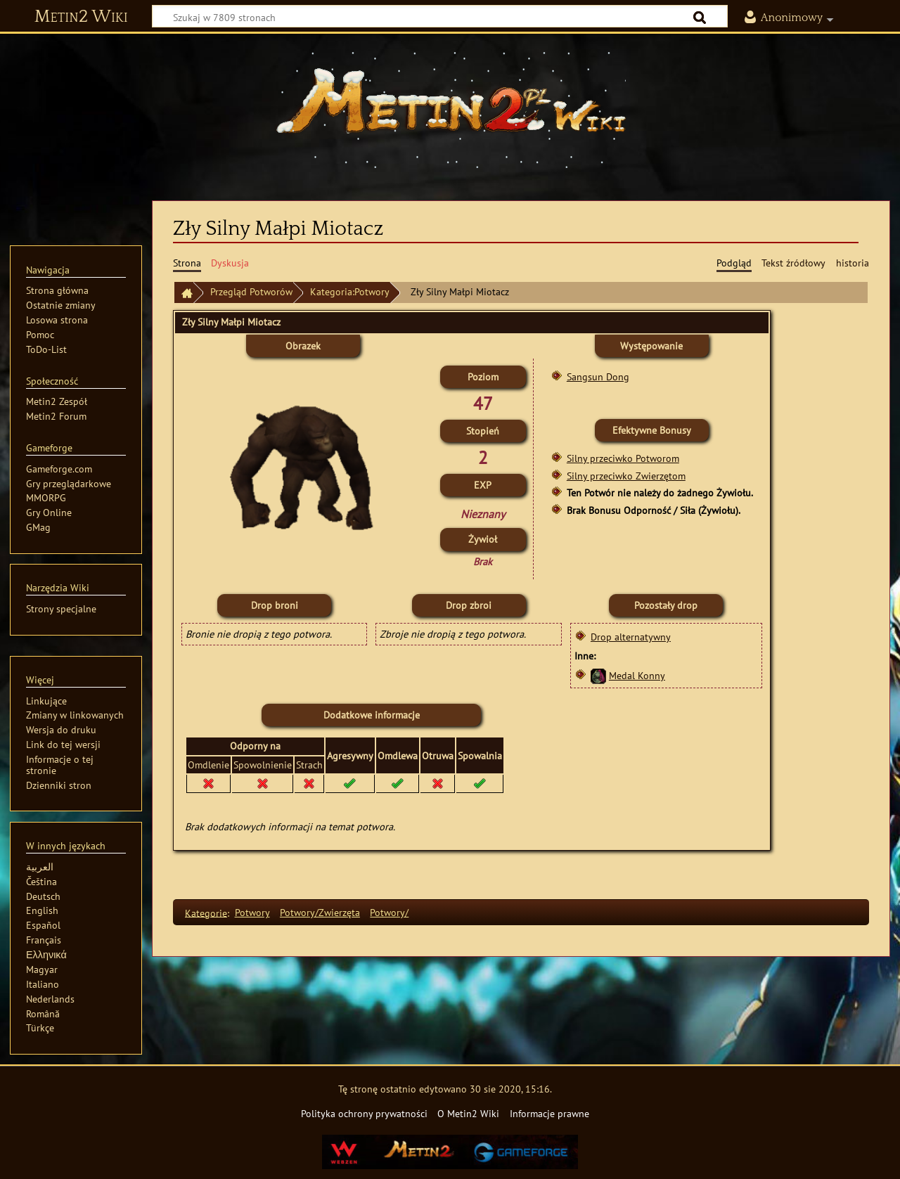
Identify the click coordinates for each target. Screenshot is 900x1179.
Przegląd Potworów (251, 291)
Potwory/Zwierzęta (320, 912)
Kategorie (206, 912)
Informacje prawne (549, 1113)
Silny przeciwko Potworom (623, 458)
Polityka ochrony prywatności (364, 1113)
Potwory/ (389, 912)
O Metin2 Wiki (468, 1113)
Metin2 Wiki (81, 17)
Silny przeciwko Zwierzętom (626, 475)
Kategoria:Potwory (350, 291)
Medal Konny (637, 675)
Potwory (252, 912)
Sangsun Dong (598, 376)
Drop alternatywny (631, 636)
